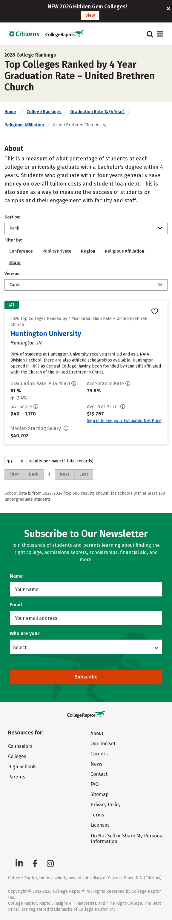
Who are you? (25, 633)
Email (16, 605)
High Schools (22, 766)
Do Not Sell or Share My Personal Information (127, 838)
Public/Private (56, 251)
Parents (16, 777)
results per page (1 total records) (48, 461)
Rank (14, 228)
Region (88, 251)
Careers (99, 754)
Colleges (17, 756)
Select (20, 647)
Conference (21, 251)
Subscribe (86, 677)
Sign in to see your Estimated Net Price (124, 420)
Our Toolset (103, 743)
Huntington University (45, 334)
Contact (99, 774)
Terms (97, 815)
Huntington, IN (26, 343)
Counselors (20, 746)
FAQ (94, 784)
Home (10, 111)
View (90, 15)
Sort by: (12, 217)
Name (16, 576)
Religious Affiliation (24, 124)
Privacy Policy (105, 804)
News (96, 764)
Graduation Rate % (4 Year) (97, 111)
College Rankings (44, 111)
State (15, 262)
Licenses (100, 825)
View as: (12, 273)
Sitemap (99, 794)
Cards (15, 284)
